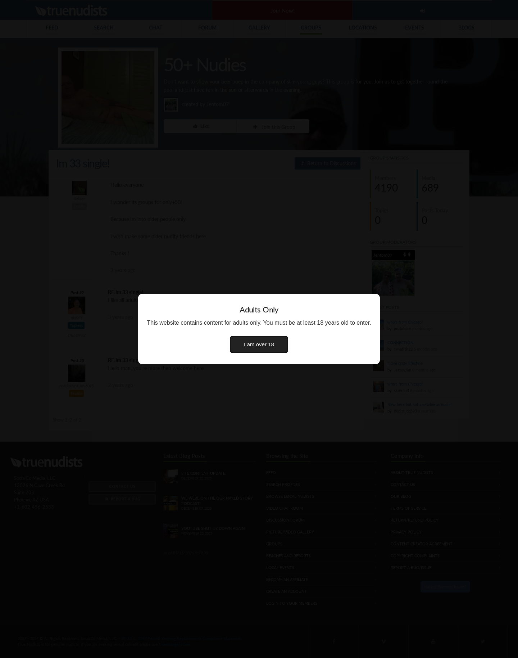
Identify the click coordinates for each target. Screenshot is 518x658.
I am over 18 (259, 344)
